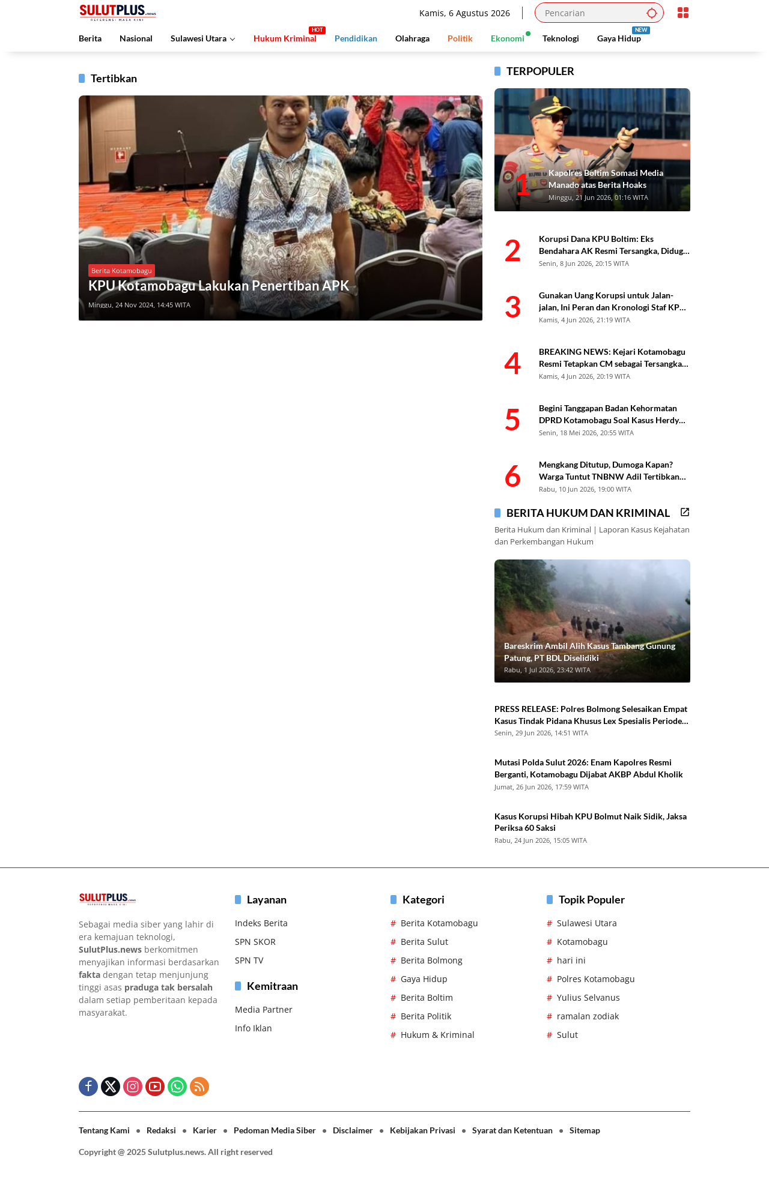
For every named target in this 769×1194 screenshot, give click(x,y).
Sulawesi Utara (587, 923)
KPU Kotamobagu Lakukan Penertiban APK (218, 285)
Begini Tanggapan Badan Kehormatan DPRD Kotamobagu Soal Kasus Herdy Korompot (609, 414)
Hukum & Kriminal (438, 1034)
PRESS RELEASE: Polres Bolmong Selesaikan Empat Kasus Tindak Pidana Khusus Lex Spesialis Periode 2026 (590, 715)
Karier (205, 1130)
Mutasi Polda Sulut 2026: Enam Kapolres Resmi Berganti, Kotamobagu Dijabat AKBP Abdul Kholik (588, 768)
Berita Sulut (424, 941)
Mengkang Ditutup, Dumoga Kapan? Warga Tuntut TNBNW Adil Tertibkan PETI (609, 470)
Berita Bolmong (432, 960)
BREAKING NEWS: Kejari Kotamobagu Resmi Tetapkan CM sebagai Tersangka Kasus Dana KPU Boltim (612, 357)
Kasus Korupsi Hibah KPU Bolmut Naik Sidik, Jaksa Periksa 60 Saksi (590, 822)
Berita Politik (426, 1016)
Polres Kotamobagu (596, 978)
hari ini (571, 960)
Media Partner (264, 1009)
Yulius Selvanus (588, 997)
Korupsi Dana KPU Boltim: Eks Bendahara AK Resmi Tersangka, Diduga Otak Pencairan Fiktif (613, 245)
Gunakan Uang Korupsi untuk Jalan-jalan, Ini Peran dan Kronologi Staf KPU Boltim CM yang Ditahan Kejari (612, 301)
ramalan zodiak (588, 1016)
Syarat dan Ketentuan (512, 1130)
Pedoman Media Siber (275, 1130)
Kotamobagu (582, 941)
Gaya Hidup (424, 978)
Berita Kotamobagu (121, 270)
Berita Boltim (427, 997)
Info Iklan (253, 1028)
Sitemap (585, 1130)
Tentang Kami (104, 1130)
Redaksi (161, 1130)
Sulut (567, 1034)
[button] (652, 12)
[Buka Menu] (683, 12)
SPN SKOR (255, 941)
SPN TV (249, 960)
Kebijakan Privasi (422, 1130)
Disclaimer (353, 1130)
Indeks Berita (261, 923)
